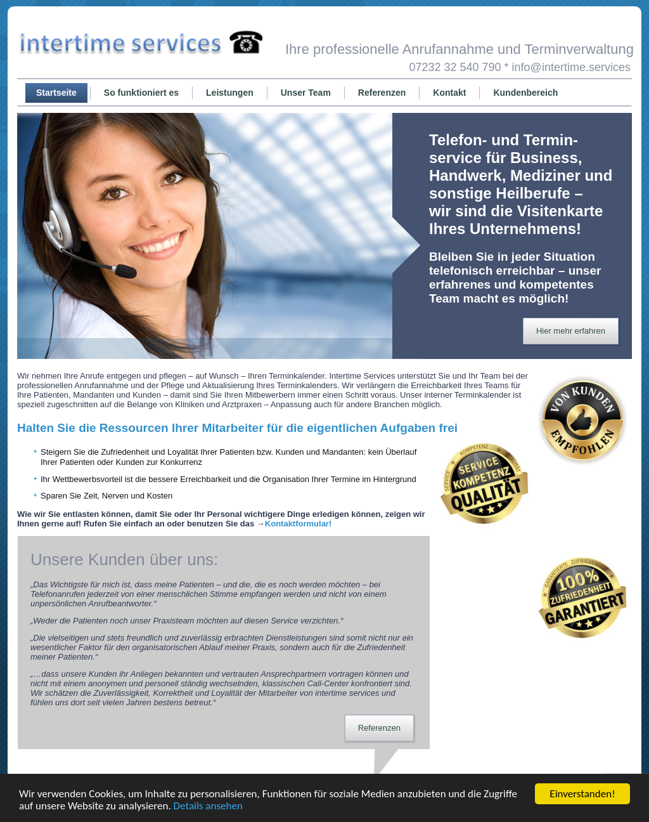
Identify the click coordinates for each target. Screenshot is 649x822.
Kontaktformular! (298, 523)
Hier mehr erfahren (570, 331)
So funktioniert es (141, 93)
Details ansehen (208, 805)
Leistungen (230, 93)
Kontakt (449, 93)
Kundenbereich (525, 93)
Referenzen (382, 93)
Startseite (56, 93)
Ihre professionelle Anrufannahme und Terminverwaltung (459, 49)
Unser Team (306, 93)
